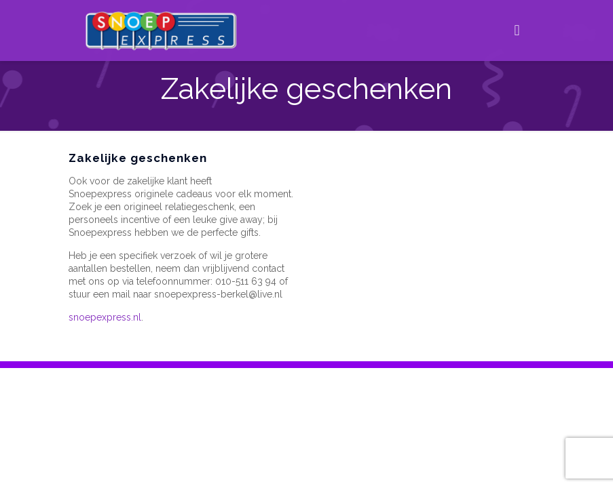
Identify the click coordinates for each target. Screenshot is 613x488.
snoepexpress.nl (105, 317)
